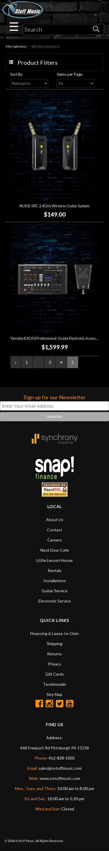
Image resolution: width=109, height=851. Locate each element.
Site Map (54, 694)
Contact (54, 529)
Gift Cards (54, 674)
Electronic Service (54, 600)
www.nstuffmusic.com (60, 778)
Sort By (16, 74)
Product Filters (37, 62)
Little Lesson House (54, 560)
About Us (54, 519)
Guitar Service (54, 590)
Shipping (54, 643)
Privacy (54, 663)
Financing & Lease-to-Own (54, 633)
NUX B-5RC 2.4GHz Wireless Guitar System (54, 206)
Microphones (16, 46)
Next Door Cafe (54, 550)
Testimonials (54, 684)
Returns (54, 653)
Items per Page (69, 74)
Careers (54, 539)
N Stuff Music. (25, 841)
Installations (54, 580)
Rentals (55, 570)
